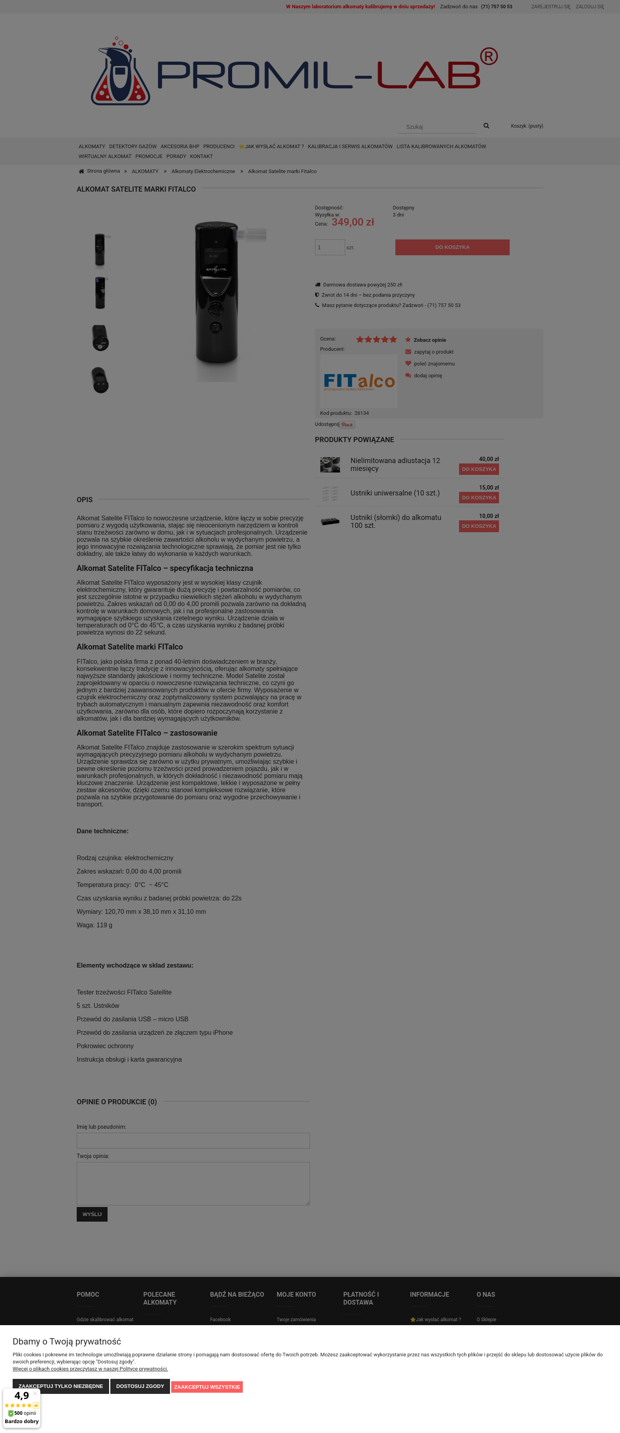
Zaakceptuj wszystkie (207, 1387)
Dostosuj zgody (140, 1387)
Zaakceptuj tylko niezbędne (61, 1387)
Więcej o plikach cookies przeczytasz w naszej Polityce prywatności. (90, 1370)
